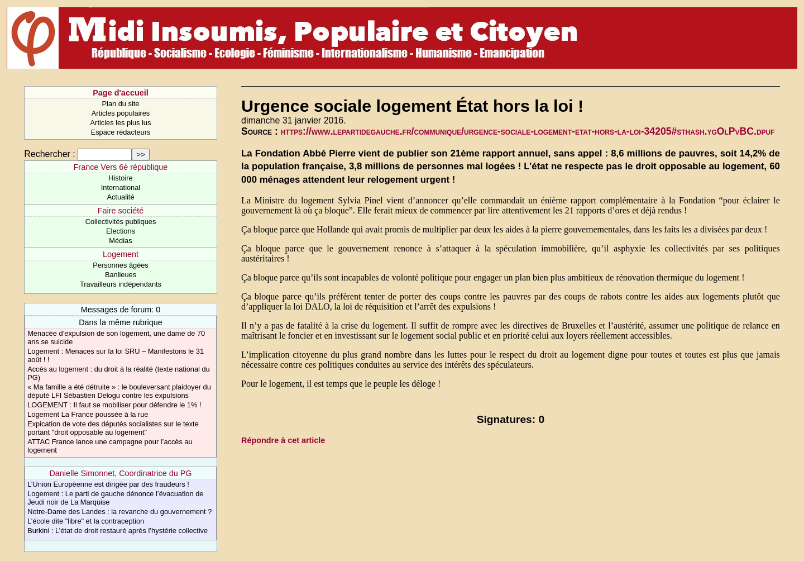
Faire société (120, 210)
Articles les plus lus (120, 122)
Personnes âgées (121, 265)
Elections (120, 231)
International (120, 187)
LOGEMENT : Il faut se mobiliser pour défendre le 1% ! (114, 405)
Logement (120, 254)
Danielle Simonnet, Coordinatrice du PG (120, 473)
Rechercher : (49, 154)
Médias (120, 240)
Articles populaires (121, 113)
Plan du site (121, 103)
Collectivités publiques (120, 221)
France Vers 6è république (121, 167)
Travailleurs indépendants (120, 284)
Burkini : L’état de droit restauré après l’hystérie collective (117, 530)
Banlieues (120, 274)
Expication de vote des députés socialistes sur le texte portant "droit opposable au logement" (113, 428)
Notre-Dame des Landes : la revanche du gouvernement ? (119, 511)
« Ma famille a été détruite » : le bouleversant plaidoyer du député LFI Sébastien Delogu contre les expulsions (119, 391)
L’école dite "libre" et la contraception (85, 521)
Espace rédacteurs (121, 132)
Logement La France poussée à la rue (87, 414)
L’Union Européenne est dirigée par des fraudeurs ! (108, 484)
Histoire (120, 178)
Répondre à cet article (283, 440)
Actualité (120, 197)
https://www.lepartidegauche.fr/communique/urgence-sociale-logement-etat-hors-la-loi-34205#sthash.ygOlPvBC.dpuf (528, 131)
